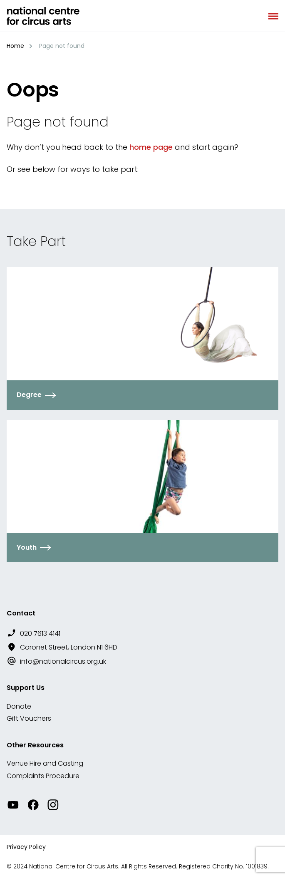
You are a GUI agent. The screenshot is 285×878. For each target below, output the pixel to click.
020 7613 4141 (40, 633)
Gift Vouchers (29, 718)
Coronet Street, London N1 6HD (68, 647)
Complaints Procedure (43, 776)
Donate (19, 706)
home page (151, 147)
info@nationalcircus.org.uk (63, 661)
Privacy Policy (26, 847)
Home (15, 46)
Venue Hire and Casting (45, 763)
